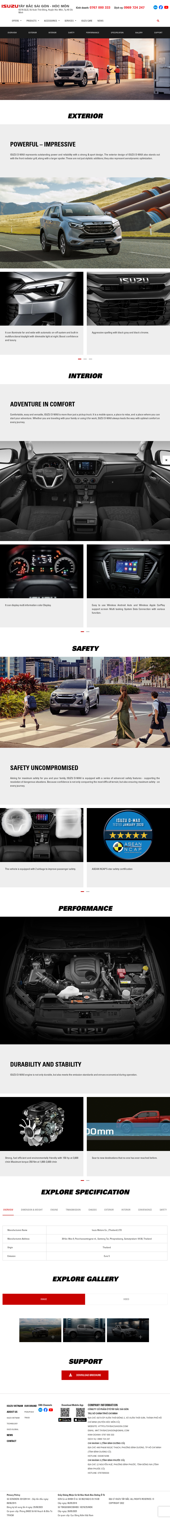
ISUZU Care (86, 20)
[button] (79, 358)
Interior (52, 32)
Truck (27, 1417)
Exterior (32, 32)
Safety (71, 32)
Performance (92, 32)
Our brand (30, 1405)
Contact (11, 1441)
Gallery (139, 32)
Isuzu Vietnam (15, 1405)
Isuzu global (12, 1429)
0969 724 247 (103, 1439)
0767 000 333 (108, 1435)
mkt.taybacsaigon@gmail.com (112, 1430)
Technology (12, 1423)
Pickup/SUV (29, 1412)
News (100, 20)
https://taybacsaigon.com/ (113, 1426)
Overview (12, 32)
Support (158, 32)
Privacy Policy (13, 1495)
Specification (117, 32)
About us (12, 1411)
